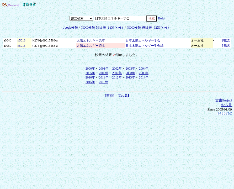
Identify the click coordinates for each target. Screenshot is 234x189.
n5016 (21, 40)
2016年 (103, 82)
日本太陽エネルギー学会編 (144, 46)
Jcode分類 (70, 27)
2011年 (103, 77)
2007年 (117, 73)
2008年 (130, 73)
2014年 (143, 77)
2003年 (130, 68)
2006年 (103, 73)
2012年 (117, 77)
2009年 (143, 73)
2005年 (90, 73)
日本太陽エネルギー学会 (143, 40)
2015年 (90, 82)
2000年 (90, 68)
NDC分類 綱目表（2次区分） (149, 27)
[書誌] (226, 40)
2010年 (90, 77)
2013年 (130, 77)
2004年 (143, 68)
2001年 (103, 68)
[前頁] (109, 95)
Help (161, 18)
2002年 (117, 68)
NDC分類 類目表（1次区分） (103, 27)
